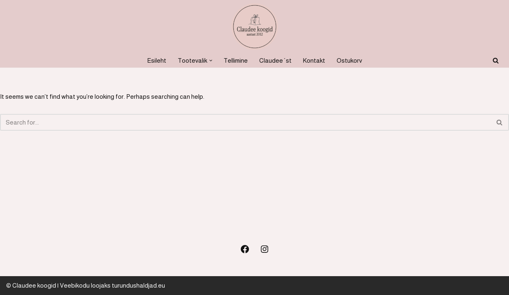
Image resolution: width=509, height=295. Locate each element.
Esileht (156, 60)
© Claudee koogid (31, 285)
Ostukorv (349, 60)
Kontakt (314, 60)
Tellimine (236, 60)
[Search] (496, 60)
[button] (211, 60)
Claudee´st (275, 60)
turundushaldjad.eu (138, 285)
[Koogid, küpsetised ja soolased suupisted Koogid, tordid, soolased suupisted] (254, 26)
